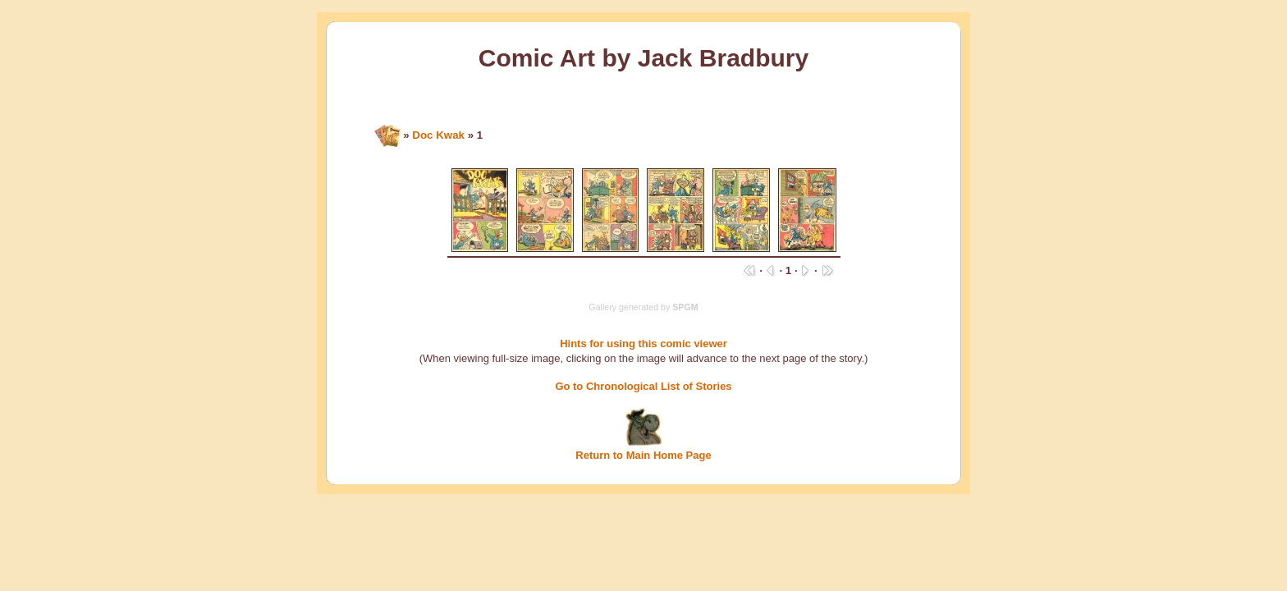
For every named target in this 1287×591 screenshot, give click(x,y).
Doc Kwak (438, 135)
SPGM (685, 307)
